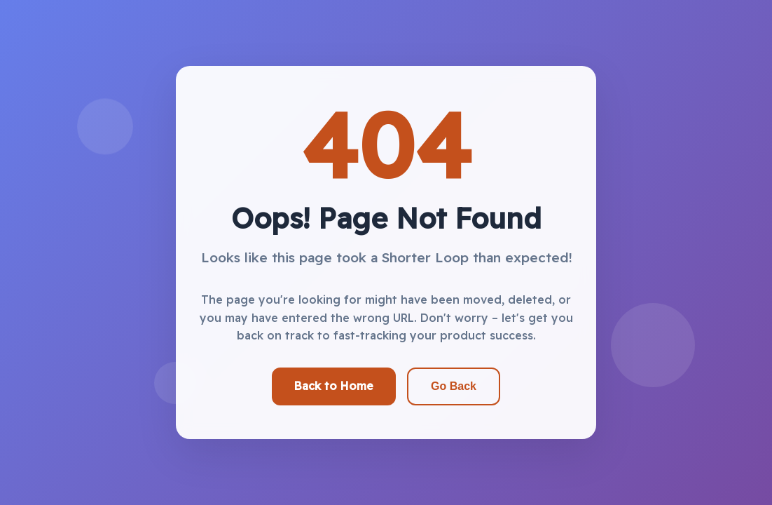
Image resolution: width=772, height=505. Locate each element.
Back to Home (333, 386)
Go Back (453, 386)
